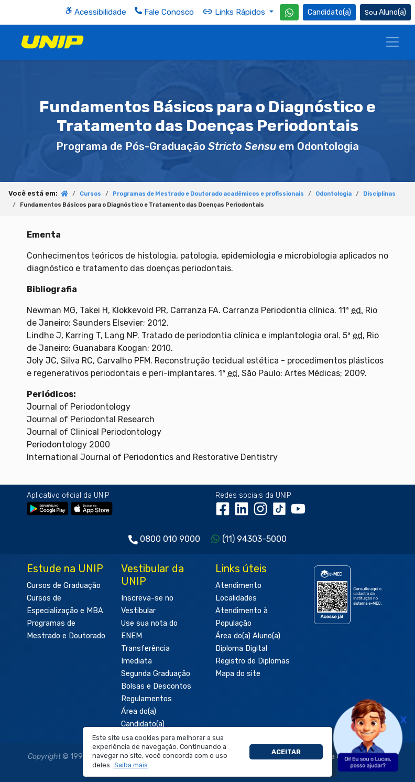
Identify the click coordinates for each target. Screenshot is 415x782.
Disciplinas (379, 193)
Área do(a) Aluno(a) (247, 635)
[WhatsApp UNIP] (289, 12)
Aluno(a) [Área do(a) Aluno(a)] (385, 12)
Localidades (236, 598)
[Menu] (392, 42)
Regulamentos (146, 698)
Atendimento (238, 585)
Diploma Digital (241, 648)
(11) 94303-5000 (254, 539)
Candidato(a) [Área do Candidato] (329, 12)
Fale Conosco (164, 12)
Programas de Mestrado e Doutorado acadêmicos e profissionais (208, 193)
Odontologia (333, 193)
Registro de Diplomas (252, 661)
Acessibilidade (95, 12)
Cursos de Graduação (64, 585)
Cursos (90, 193)
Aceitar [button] (286, 752)
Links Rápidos (234, 11)
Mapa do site (237, 673)
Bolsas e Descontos (156, 686)
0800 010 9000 (170, 539)
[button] (130, 765)
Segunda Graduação (155, 673)
